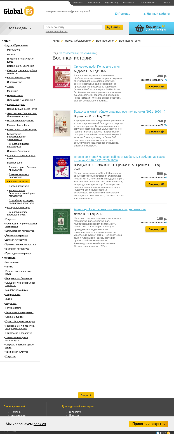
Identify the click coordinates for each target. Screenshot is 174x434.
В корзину (154, 86)
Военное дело (14, 162)
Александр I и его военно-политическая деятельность (110, 209)
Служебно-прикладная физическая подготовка (21, 201)
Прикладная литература (18, 253)
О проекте (75, 412)
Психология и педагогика (20, 120)
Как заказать (129, 2)
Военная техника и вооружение (19, 175)
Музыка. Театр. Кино (18, 125)
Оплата (166, 2)
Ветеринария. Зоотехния (20, 66)
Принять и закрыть (148, 424)
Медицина (12, 91)
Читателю (78, 2)
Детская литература (16, 239)
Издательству (111, 2)
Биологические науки (18, 77)
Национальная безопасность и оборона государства (22, 193)
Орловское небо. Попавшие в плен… (98, 66)
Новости (74, 415)
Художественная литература (20, 244)
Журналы (10, 257)
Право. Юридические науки (22, 109)
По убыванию (88, 53)
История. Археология (18, 151)
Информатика (14, 82)
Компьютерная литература (19, 230)
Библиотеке (94, 2)
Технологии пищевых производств (18, 145)
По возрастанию (68, 53)
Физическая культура (16, 351)
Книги (7, 40)
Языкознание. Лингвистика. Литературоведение (22, 114)
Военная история (18, 181)
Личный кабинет (158, 13)
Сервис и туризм (16, 104)
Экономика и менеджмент (21, 100)
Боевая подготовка (19, 186)
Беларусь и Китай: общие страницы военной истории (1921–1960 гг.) (119, 111)
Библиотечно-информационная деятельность (16, 137)
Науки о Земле (15, 95)
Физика (11, 54)
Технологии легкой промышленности (17, 213)
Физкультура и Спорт (18, 207)
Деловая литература (16, 235)
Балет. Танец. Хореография (22, 129)
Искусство (10, 219)
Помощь (124, 13)
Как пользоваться (149, 2)
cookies (40, 424)
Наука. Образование (16, 45)
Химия (10, 86)
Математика (13, 49)
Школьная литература (17, 248)
